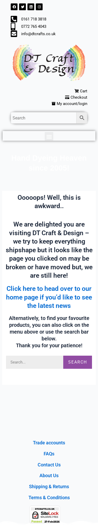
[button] (49, 136)
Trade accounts (49, 442)
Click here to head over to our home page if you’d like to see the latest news (49, 297)
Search (77, 362)
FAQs (49, 453)
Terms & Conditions (49, 497)
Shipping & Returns (49, 486)
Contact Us (49, 464)
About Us (49, 475)
